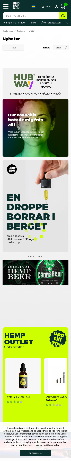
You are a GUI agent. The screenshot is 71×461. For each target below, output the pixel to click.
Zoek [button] (63, 15)
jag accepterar (35, 453)
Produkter (21, 31)
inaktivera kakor (51, 445)
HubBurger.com (8, 31)
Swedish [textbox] (33, 6)
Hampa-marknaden (14, 22)
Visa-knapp (52, 7)
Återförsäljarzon (51, 22)
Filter (13, 47)
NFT (33, 22)
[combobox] (33, 7)
